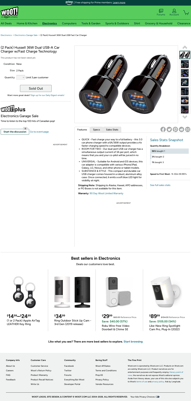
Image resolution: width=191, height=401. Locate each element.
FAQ (8, 375)
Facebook (69, 366)
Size (12, 70)
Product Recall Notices (42, 379)
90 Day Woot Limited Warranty (106, 193)
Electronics (6, 35)
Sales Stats (112, 129)
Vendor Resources (104, 384)
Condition (9, 64)
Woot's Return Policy (41, 370)
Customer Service (39, 366)
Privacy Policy (102, 379)
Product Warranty (39, 375)
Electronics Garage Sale (26, 35)
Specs (96, 129)
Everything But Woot (74, 379)
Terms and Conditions (106, 370)
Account (174, 12)
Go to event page (39, 131)
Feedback (10, 379)
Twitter (67, 370)
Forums (161, 12)
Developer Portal (72, 384)
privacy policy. (158, 382)
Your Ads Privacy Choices (142, 397)
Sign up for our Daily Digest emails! (47, 95)
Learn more (119, 2)
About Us (10, 366)
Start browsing (133, 341)
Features (82, 129)
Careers (10, 370)
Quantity (10, 77)
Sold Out (36, 88)
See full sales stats (160, 185)
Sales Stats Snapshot (166, 140)
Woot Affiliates (103, 366)
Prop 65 (99, 375)
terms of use (142, 382)
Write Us (35, 384)
